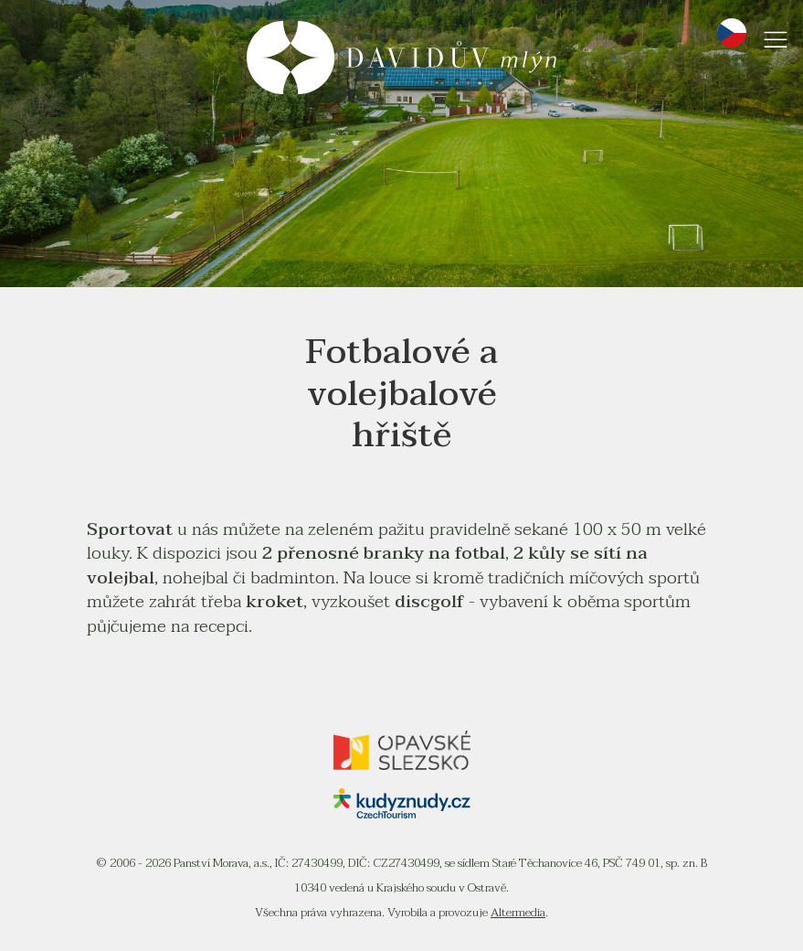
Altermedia (518, 913)
